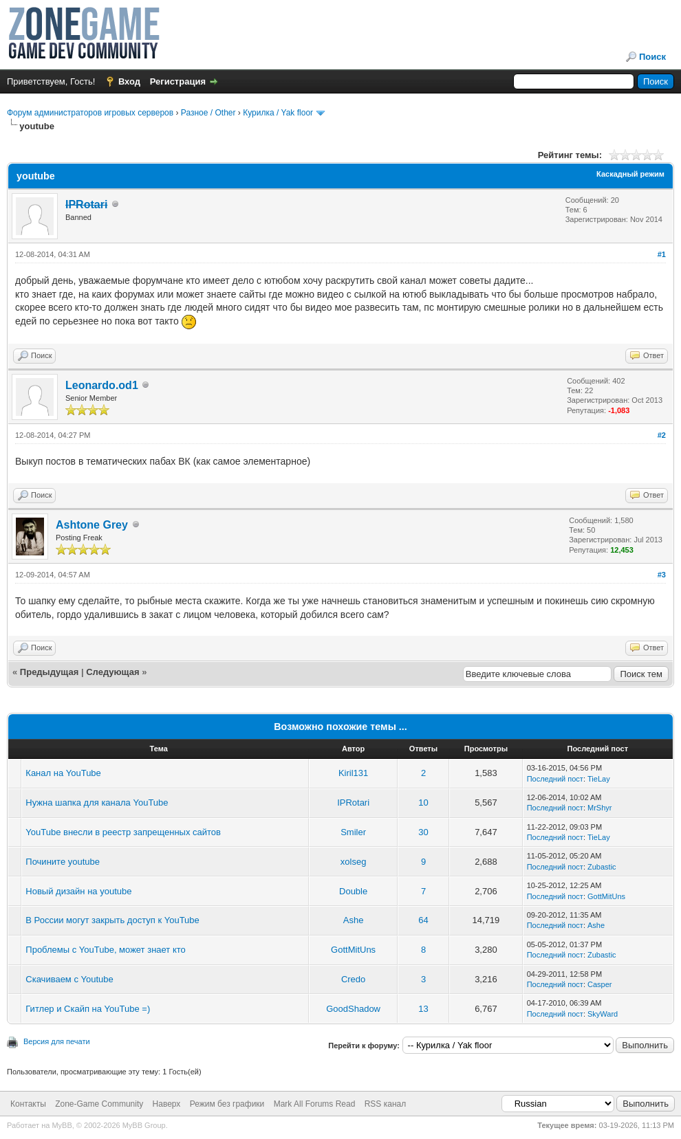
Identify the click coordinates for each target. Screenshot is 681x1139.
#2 (662, 435)
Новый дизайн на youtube (78, 891)
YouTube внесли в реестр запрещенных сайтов (123, 832)
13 (423, 1009)
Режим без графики (227, 1104)
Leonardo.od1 (101, 385)
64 (423, 920)
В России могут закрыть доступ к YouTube (112, 920)
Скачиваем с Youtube (69, 979)
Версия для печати (56, 1041)
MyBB (62, 1125)
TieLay (598, 779)
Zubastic (601, 867)
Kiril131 (353, 773)
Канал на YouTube (63, 773)
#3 (662, 575)
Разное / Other (208, 113)
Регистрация (178, 81)
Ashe (353, 920)
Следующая (114, 672)
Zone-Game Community (99, 1104)
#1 (662, 254)
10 (423, 802)
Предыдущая (49, 672)
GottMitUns (606, 896)
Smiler (353, 832)
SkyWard (602, 1014)
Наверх (167, 1104)
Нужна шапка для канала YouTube (96, 802)
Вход (129, 81)
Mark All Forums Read (315, 1104)
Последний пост (555, 779)
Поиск (652, 57)
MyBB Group (144, 1125)
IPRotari (353, 802)
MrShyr (599, 808)
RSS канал (386, 1104)
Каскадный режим (630, 174)
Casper (599, 984)
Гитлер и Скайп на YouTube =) (87, 1009)
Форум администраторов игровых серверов (90, 113)
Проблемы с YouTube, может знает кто (105, 949)
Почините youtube (62, 861)
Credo (353, 979)
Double (353, 891)
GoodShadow (353, 1009)
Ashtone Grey (92, 525)
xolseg (353, 861)
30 (423, 832)
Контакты (28, 1104)
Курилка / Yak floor (278, 113)
